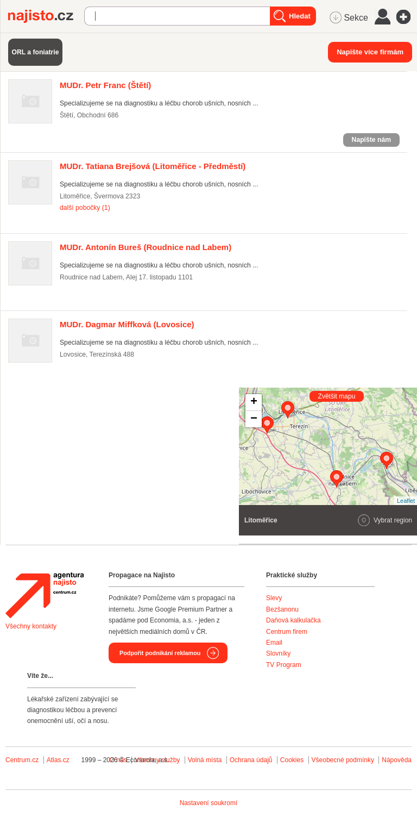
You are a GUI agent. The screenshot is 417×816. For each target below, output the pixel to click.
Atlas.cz (58, 760)
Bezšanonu (282, 609)
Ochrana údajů (251, 760)
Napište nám (371, 140)
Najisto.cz (46, 16)
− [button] (253, 419)
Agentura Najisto (44, 595)
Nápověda (397, 760)
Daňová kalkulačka (293, 620)
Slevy (274, 598)
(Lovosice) (127, 324)
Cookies (292, 760)
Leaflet (406, 500)
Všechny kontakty (30, 626)
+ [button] (253, 402)
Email (274, 642)
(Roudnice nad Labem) (145, 247)
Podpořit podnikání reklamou (159, 653)
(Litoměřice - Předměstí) (152, 166)
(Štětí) (105, 85)
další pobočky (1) (85, 207)
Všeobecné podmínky (343, 760)
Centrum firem (286, 632)
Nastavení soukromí (209, 803)
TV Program (283, 665)
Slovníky (278, 653)
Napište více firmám (370, 52)
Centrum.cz (22, 760)
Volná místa (205, 760)
